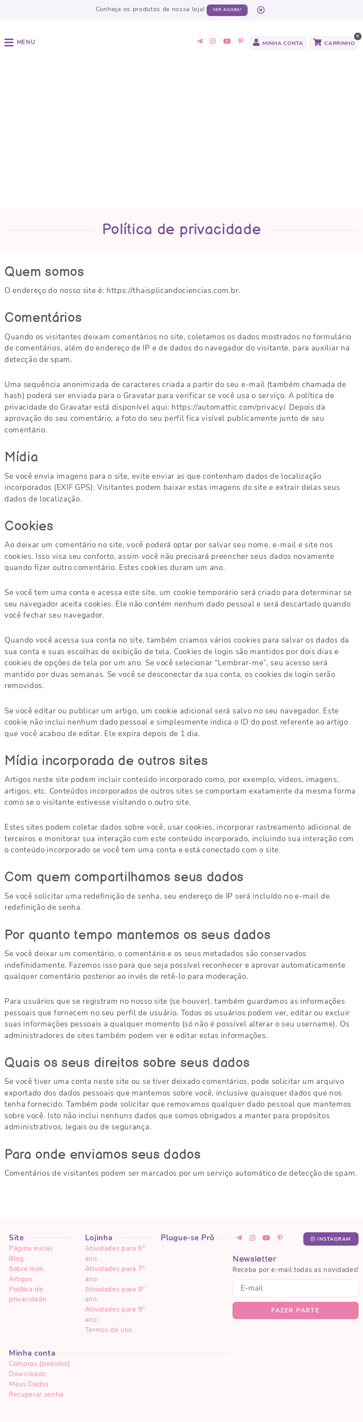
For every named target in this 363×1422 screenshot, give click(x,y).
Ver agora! (227, 9)
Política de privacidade (49, 1405)
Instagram (330, 1160)
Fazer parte (295, 1231)
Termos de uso (115, 1405)
